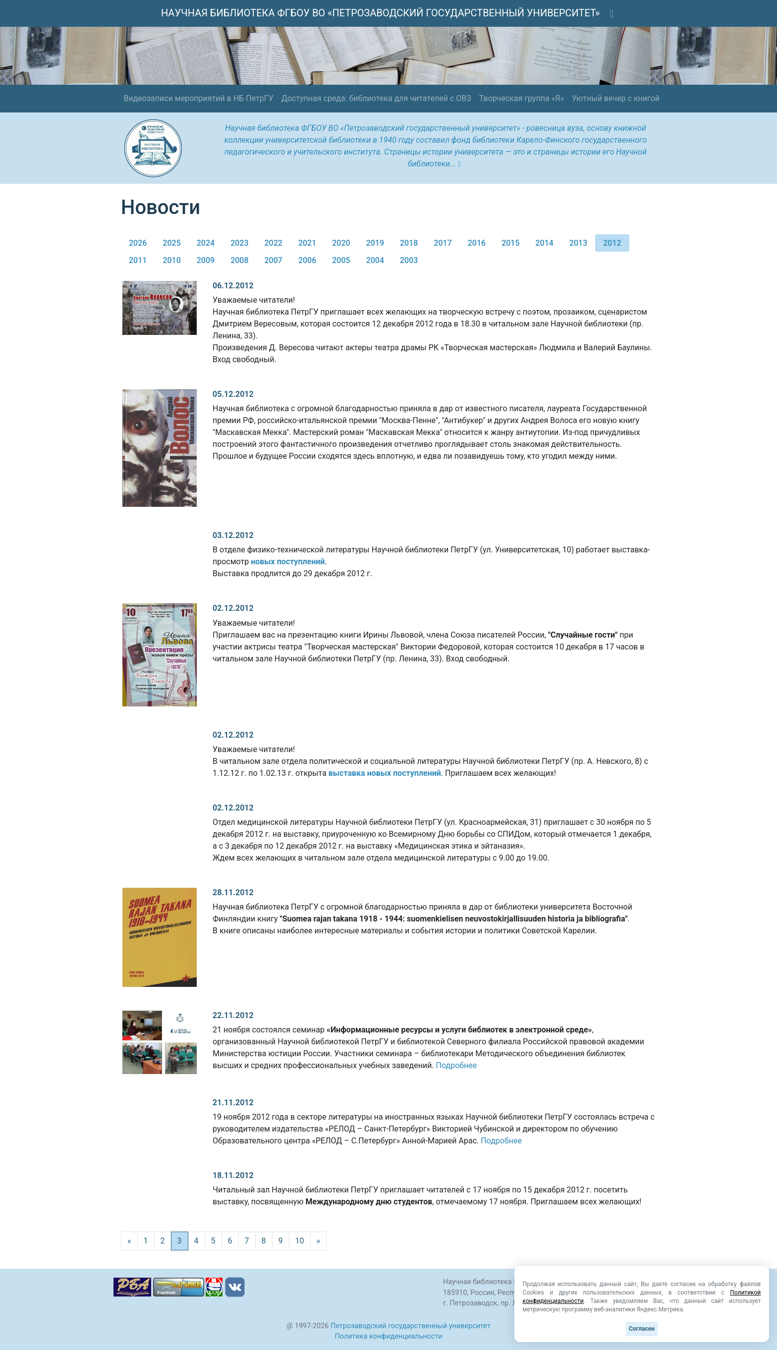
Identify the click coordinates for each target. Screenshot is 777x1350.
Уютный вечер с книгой (616, 98)
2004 (375, 260)
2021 (307, 243)
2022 (273, 243)
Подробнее (456, 1065)
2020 (341, 243)
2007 (273, 260)
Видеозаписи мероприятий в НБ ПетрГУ (198, 98)
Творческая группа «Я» (521, 98)
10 (299, 1240)
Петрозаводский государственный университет (411, 1326)
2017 (442, 243)
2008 (239, 260)
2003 (409, 260)
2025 (171, 243)
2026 (138, 243)
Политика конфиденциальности (389, 1336)
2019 (375, 243)
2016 (477, 243)
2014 (545, 243)
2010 (171, 260)
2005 (341, 260)
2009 (206, 260)
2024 (206, 243)
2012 (612, 243)
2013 (578, 243)
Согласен (642, 1328)
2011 (138, 260)
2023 (239, 243)
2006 (307, 260)
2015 (510, 243)
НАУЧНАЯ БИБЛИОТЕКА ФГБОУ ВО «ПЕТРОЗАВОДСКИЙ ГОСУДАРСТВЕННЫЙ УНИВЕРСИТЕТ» (380, 13)
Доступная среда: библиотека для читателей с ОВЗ (376, 98)
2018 (409, 243)
